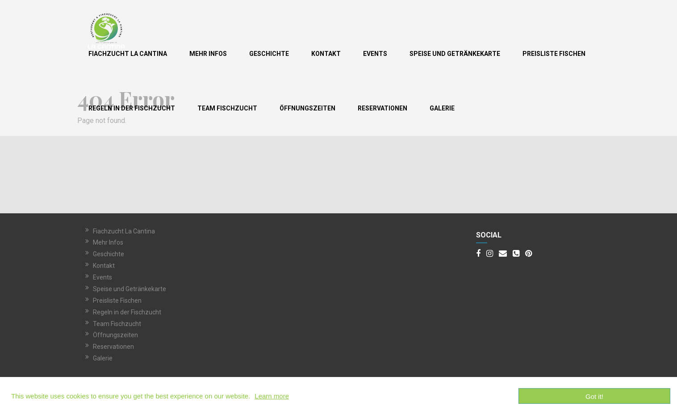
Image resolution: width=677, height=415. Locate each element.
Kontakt (326, 53)
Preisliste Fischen (553, 53)
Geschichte (269, 53)
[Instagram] (489, 254)
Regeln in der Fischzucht (131, 108)
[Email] (503, 254)
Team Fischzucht (227, 108)
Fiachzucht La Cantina (127, 53)
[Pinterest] (528, 254)
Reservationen (382, 108)
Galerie (442, 108)
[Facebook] (478, 254)
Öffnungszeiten (307, 108)
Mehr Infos (208, 53)
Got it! (594, 396)
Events (375, 53)
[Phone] (516, 254)
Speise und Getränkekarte (455, 53)
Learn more (272, 396)
